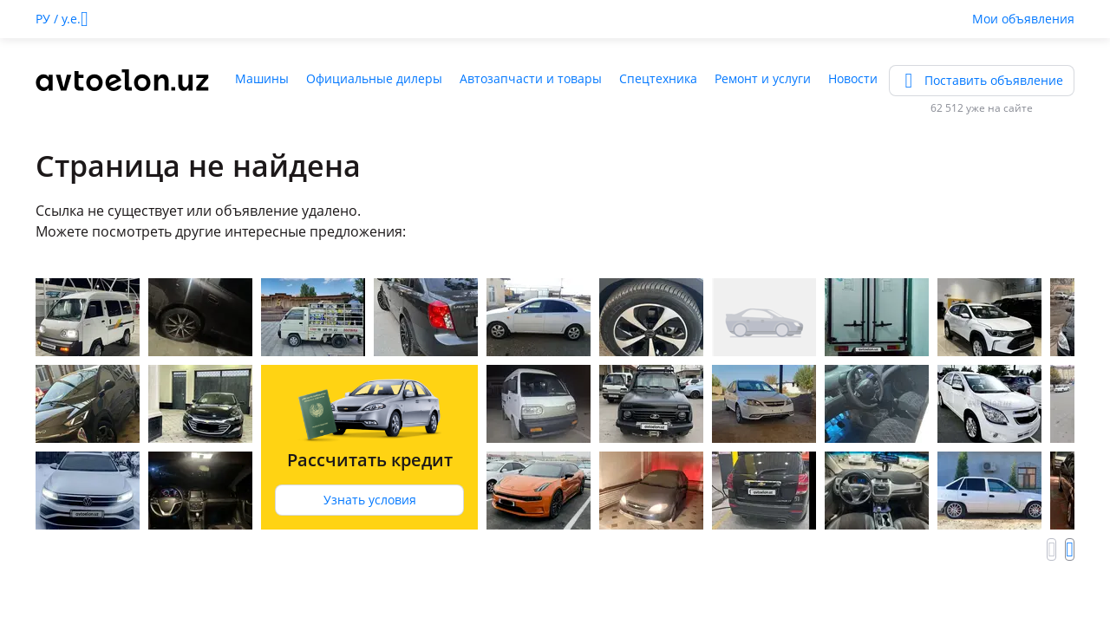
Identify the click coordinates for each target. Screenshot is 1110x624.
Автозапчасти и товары (531, 78)
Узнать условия (369, 499)
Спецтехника (658, 78)
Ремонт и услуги (763, 78)
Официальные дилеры (374, 78)
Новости (853, 78)
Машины (262, 78)
